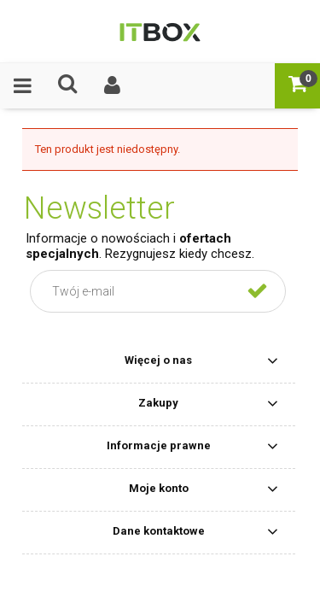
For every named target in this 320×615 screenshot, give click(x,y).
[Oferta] (22, 85)
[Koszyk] (297, 84)
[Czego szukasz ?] (68, 84)
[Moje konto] (113, 85)
